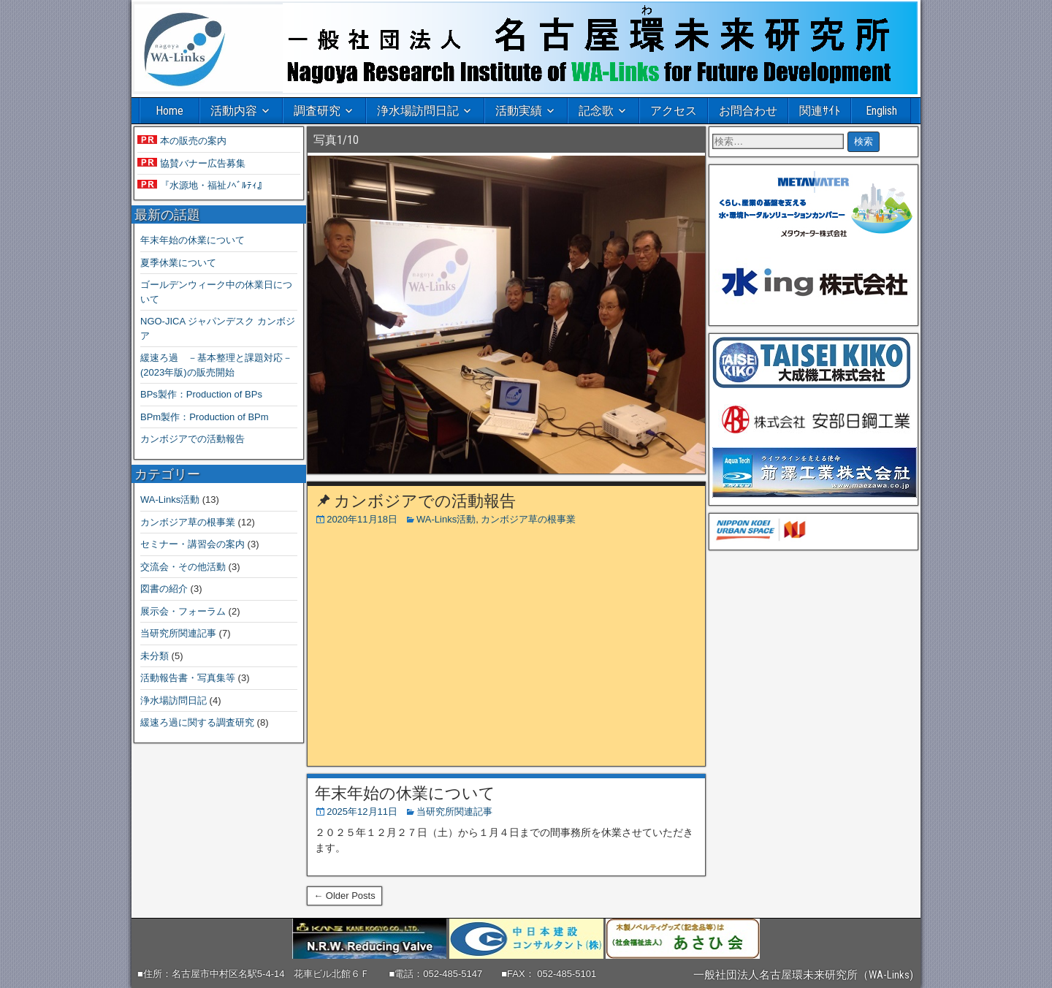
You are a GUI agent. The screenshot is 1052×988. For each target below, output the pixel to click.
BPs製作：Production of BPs (201, 394)
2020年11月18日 (362, 519)
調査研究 (317, 111)
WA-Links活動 (446, 519)
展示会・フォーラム (183, 611)
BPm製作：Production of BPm (204, 416)
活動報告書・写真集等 (187, 677)
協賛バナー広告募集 (201, 163)
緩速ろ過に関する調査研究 (197, 722)
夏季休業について (178, 262)
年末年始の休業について (405, 793)
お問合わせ (748, 111)
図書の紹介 (164, 588)
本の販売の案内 (191, 140)
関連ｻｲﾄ (819, 111)
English (881, 111)
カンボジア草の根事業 (528, 519)
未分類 (154, 655)
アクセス (673, 111)
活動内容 (233, 111)
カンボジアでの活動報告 (425, 501)
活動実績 (518, 111)
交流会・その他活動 (183, 566)
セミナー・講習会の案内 (192, 544)
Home (169, 111)
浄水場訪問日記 (418, 111)
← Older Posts (344, 895)
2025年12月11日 (362, 811)
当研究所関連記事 (454, 811)
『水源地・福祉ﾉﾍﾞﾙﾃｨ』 (212, 185)
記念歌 (596, 111)
